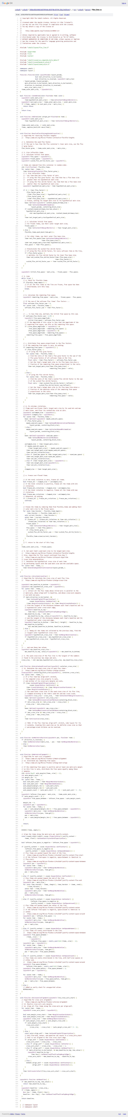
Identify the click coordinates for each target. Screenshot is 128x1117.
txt (119, 1114)
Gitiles (12, 1114)
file (56, 14)
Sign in (124, 3)
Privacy (17, 1114)
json (124, 1114)
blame (67, 14)
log (61, 14)
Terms (23, 1114)
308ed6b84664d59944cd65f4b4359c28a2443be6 (49, 9)
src (75, 9)
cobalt (17, 9)
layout (87, 9)
